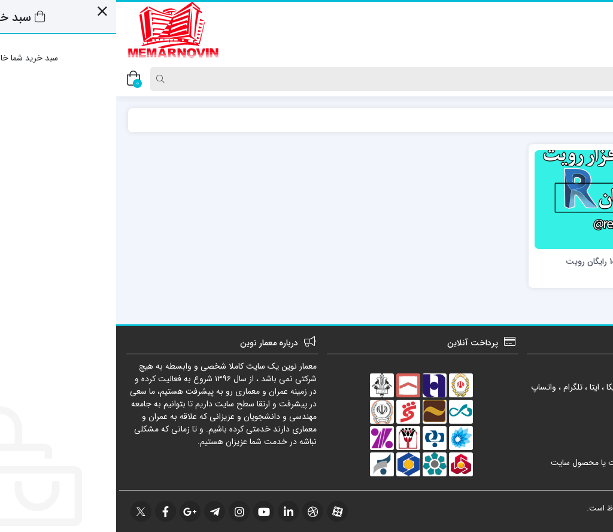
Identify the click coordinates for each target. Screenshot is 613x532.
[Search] (310, 79)
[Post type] (585, 79)
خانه (588, 120)
